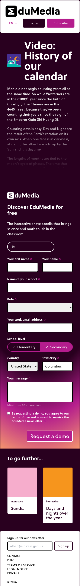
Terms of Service (21, 565)
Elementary (23, 346)
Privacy (13, 573)
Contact (13, 556)
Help (10, 560)
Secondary (56, 346)
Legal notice (17, 569)
